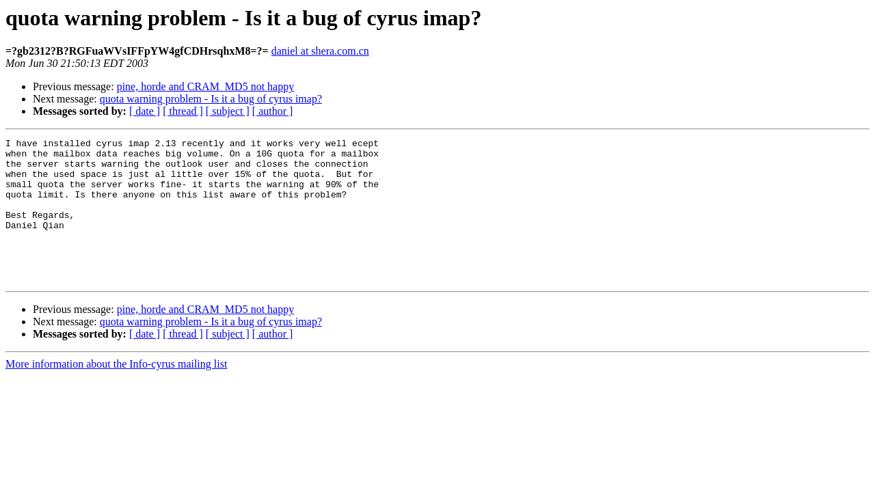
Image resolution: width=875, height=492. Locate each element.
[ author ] (272, 111)
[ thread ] (183, 111)
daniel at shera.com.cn (320, 51)
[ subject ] (228, 111)
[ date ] (144, 111)
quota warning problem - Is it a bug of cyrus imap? (211, 99)
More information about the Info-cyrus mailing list (116, 392)
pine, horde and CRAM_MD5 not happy (206, 86)
